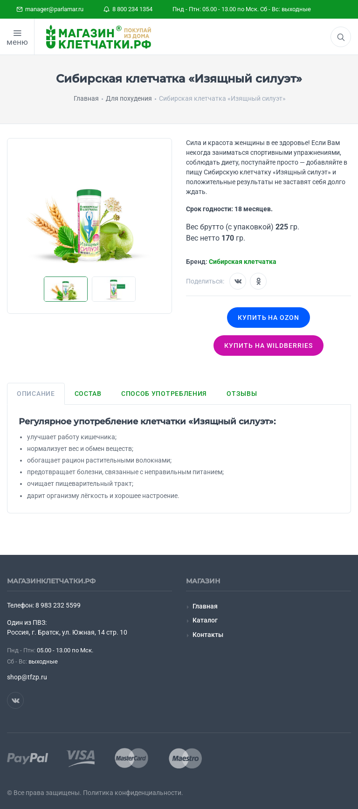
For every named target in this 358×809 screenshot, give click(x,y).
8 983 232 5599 (58, 605)
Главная (205, 606)
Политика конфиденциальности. (133, 792)
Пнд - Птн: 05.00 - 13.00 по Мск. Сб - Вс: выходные (241, 9)
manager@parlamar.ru (49, 9)
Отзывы (242, 393)
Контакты (208, 634)
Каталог (205, 620)
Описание (36, 393)
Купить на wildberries (268, 345)
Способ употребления (164, 393)
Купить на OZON (269, 317)
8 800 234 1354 (127, 9)
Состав (88, 393)
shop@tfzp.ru (27, 677)
